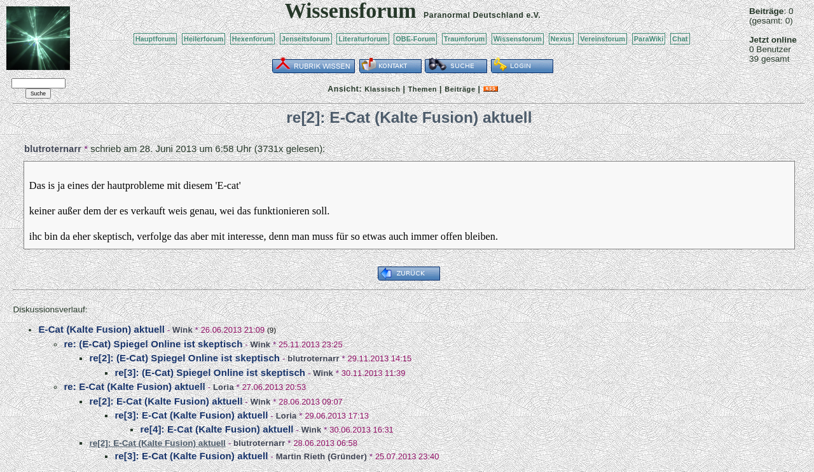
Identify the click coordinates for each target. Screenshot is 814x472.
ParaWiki (649, 39)
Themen (422, 89)
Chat (680, 39)
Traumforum (464, 39)
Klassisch (382, 89)
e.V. (533, 15)
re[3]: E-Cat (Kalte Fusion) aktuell (191, 415)
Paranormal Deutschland (474, 15)
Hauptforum (155, 39)
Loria (223, 387)
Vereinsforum (602, 39)
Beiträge (460, 89)
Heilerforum (203, 39)
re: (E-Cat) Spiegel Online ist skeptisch (153, 343)
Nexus (561, 39)
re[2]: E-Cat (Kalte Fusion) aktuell (165, 401)
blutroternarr (52, 149)
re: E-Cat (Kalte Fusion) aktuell (134, 386)
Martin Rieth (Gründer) (321, 456)
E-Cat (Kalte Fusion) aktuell (101, 329)
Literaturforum (362, 39)
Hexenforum (252, 39)
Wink (182, 330)
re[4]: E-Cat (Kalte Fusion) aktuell (216, 429)
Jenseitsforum (306, 39)
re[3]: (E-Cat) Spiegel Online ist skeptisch (209, 372)
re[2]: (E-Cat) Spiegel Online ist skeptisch (184, 357)
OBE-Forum (415, 39)
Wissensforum (517, 39)
